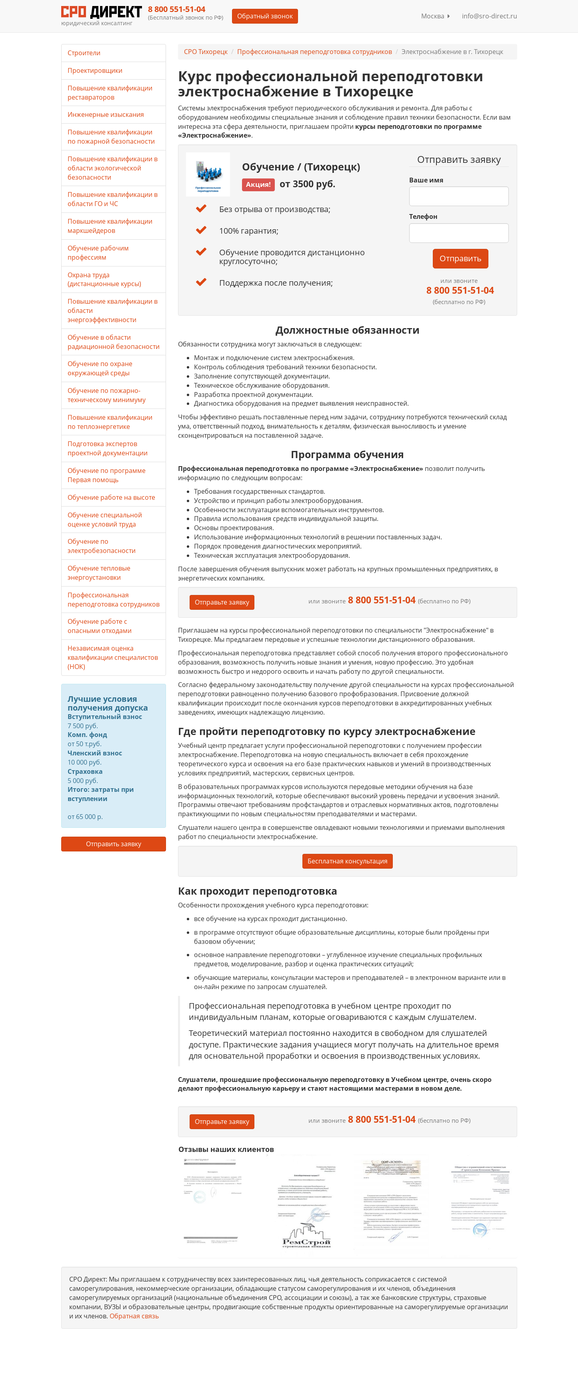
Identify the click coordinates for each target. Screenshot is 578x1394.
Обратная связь (134, 1316)
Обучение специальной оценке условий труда (105, 520)
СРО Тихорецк (206, 51)
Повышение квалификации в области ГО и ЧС (113, 199)
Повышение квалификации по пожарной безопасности (111, 137)
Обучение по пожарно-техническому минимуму (107, 395)
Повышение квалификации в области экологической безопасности (113, 168)
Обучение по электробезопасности (102, 546)
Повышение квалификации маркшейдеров (110, 226)
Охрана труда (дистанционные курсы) (104, 279)
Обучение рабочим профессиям (98, 253)
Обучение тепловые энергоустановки (99, 573)
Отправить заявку (113, 843)
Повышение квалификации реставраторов (110, 93)
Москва (435, 16)
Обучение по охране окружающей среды (100, 368)
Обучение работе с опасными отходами (100, 626)
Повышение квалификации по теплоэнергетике (110, 422)
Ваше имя (426, 180)
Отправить (461, 258)
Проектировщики (95, 70)
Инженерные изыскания (106, 114)
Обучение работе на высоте (111, 497)
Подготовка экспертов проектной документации (108, 448)
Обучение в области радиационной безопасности (114, 342)
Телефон (423, 216)
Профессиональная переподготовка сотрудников (314, 51)
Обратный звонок (265, 16)
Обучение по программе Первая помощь (107, 475)
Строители (84, 52)
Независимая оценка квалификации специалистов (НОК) (113, 657)
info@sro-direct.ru (489, 16)
